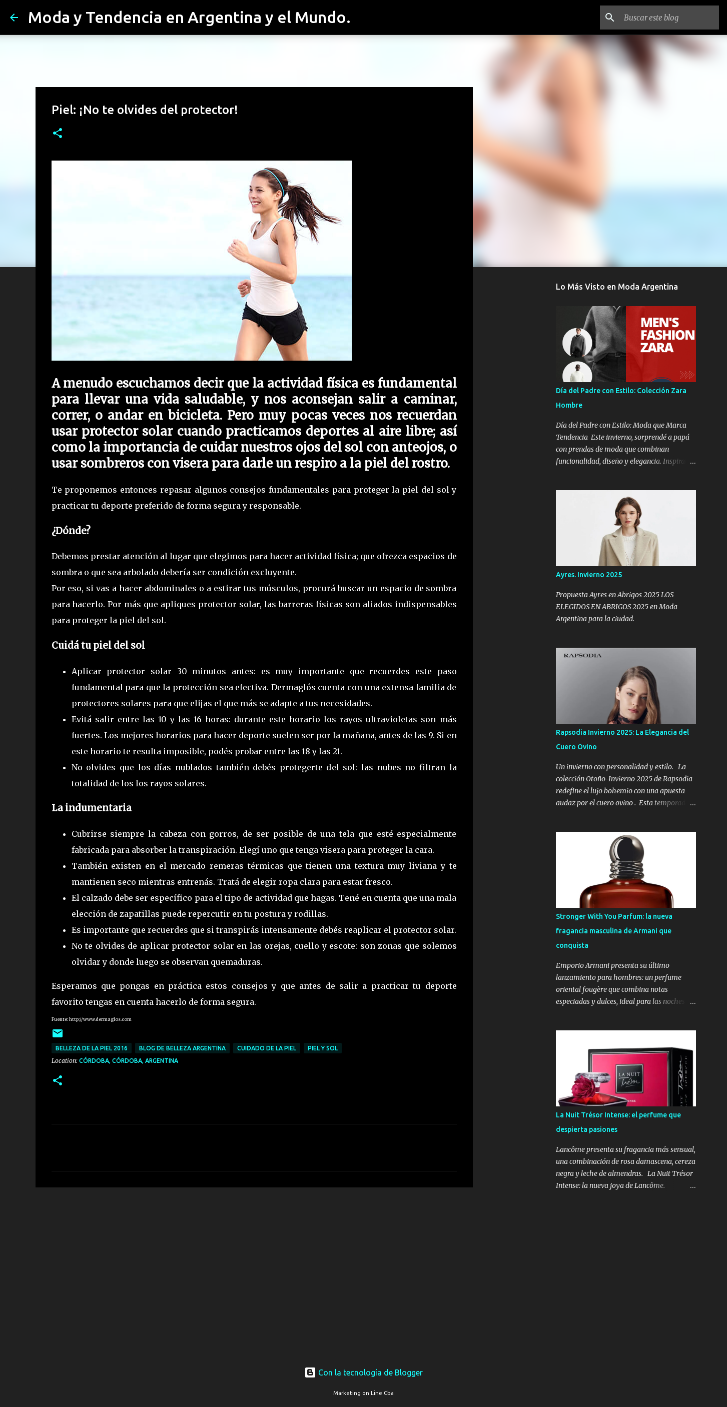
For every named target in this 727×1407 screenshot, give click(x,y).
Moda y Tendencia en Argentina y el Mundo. (189, 17)
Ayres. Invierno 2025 (589, 575)
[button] (58, 134)
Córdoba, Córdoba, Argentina (128, 1060)
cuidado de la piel (266, 1048)
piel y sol (323, 1048)
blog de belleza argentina (182, 1048)
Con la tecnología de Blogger (363, 1372)
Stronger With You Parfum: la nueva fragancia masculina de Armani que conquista (614, 930)
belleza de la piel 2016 (92, 1048)
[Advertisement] (254, 1272)
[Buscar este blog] (666, 18)
